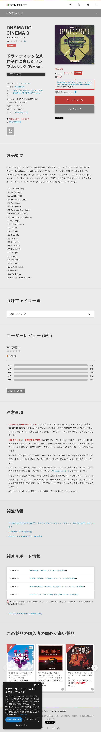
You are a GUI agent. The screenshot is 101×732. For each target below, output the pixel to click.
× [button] (38, 685)
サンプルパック (25, 83)
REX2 (20, 90)
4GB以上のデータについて (18, 119)
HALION (26, 90)
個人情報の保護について (87, 716)
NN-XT (21, 93)
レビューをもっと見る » (16, 391)
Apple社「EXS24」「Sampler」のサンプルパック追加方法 (52, 579)
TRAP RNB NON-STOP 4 (18, 681)
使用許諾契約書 (14, 122)
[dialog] (22, 705)
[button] (94, 668)
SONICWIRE (17, 4)
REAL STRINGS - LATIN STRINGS (81, 681)
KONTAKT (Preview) (32, 93)
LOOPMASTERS (21, 113)
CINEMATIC (20, 87)
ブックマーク (75, 109)
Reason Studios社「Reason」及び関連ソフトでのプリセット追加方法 (57, 587)
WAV (15, 90)
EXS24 (33, 90)
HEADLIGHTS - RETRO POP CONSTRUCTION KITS (58, 681)
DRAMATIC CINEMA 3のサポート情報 (25, 536)
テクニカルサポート (61, 471)
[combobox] (35, 685)
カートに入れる (74, 100)
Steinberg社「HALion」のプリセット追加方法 (47, 570)
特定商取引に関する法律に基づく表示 (47, 716)
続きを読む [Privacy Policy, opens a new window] (24, 714)
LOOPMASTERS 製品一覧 (20, 531)
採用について (50, 719)
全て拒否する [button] (31, 719)
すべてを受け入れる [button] (14, 719)
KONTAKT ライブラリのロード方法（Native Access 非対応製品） (55, 595)
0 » (25, 41)
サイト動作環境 (65, 716)
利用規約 (74, 716)
